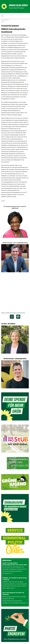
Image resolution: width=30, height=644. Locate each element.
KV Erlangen (4, 20)
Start (2, 21)
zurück (3, 201)
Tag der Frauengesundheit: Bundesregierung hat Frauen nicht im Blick (14, 564)
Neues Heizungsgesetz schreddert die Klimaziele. (13, 593)
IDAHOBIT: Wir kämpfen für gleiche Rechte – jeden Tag (14, 578)
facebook (22, 313)
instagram (14, 313)
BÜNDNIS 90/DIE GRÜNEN (18, 5)
